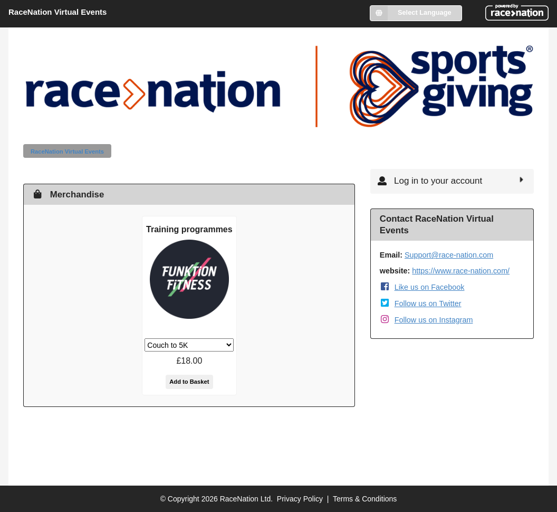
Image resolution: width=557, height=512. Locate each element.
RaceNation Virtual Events (67, 151)
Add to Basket (189, 381)
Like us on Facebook (430, 287)
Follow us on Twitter (428, 303)
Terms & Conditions (365, 499)
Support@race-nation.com (449, 255)
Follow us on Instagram (434, 320)
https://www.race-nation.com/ (461, 271)
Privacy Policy (300, 499)
